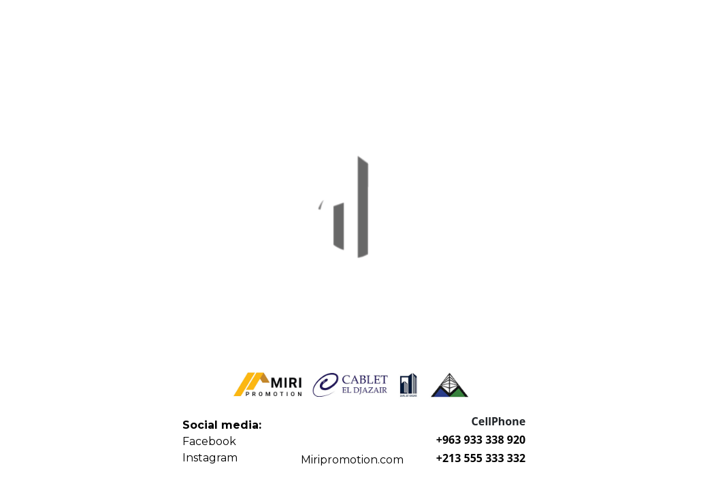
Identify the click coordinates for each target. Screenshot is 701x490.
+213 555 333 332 (480, 458)
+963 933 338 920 (480, 439)
